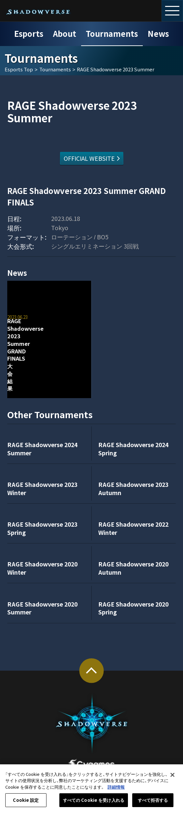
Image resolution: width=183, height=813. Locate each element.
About (64, 33)
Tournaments (112, 33)
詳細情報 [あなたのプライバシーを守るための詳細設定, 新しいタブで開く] (116, 789)
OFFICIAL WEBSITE (89, 158)
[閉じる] (172, 777)
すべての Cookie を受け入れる (93, 803)
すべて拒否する (153, 803)
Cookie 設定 (26, 803)
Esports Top (19, 69)
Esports (28, 33)
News (158, 33)
